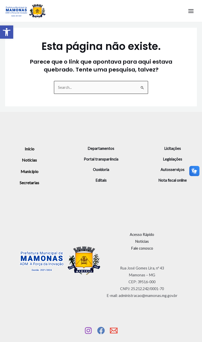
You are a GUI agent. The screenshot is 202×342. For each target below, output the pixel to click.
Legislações (172, 159)
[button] (6, 32)
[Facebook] (101, 330)
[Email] (114, 330)
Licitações (172, 148)
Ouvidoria (101, 169)
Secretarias (29, 182)
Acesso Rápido (142, 234)
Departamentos (101, 148)
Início (29, 148)
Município (29, 171)
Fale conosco (142, 248)
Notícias (29, 160)
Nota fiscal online (172, 180)
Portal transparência (101, 159)
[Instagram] (88, 330)
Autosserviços (172, 169)
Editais (101, 180)
